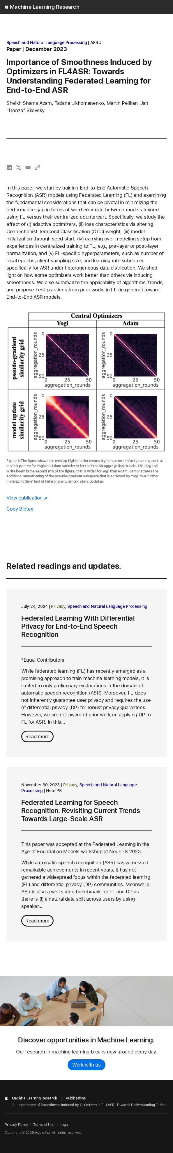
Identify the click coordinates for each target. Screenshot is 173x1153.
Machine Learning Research (45, 6)
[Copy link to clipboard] (37, 167)
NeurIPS (53, 790)
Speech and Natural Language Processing (46, 42)
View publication (24, 498)
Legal (64, 1125)
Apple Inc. (43, 1133)
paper (13, 49)
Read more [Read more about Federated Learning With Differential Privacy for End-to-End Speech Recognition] (37, 736)
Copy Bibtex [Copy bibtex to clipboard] (19, 509)
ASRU (96, 42)
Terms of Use (43, 1125)
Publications (76, 1098)
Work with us (86, 1065)
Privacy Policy (16, 1125)
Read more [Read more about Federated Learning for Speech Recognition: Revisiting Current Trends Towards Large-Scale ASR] (37, 921)
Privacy (58, 606)
